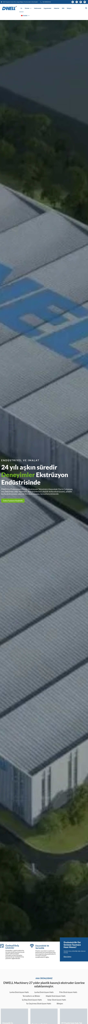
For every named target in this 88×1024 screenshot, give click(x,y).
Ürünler (28, 8)
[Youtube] (85, 2)
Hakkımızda (37, 8)
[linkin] (73, 2)
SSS (63, 8)
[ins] (77, 2)
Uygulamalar (47, 8)
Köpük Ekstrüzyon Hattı (55, 996)
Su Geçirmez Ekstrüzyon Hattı (38, 1003)
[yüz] (81, 2)
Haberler (56, 8)
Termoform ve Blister (31, 996)
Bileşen (60, 1003)
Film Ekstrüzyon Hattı (68, 992)
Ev (21, 8)
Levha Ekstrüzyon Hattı (19, 992)
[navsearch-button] (85, 8)
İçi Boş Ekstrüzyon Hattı (32, 1000)
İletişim (69, 8)
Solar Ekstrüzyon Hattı (56, 1000)
